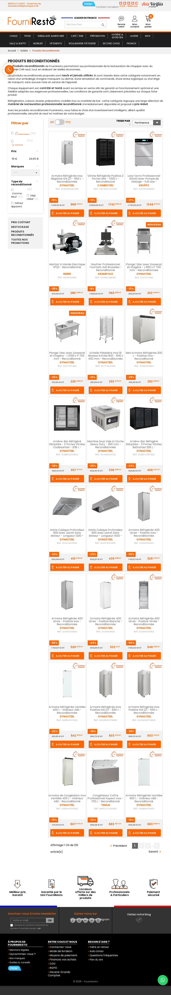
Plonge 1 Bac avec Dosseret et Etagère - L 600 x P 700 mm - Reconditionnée (144, 267)
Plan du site (96, 959)
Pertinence (148, 122)
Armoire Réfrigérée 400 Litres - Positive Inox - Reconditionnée (143, 533)
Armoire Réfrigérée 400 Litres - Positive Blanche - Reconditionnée (105, 621)
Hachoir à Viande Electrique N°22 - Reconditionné (67, 266)
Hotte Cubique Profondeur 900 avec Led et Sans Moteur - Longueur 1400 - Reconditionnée (105, 534)
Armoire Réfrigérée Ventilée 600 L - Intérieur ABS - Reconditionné (144, 798)
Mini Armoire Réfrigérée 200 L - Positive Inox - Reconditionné (144, 356)
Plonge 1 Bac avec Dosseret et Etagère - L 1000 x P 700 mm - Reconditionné (67, 356)
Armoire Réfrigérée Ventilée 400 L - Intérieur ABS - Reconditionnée (67, 710)
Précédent (118, 846)
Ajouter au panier (67, 213)
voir (39, 928)
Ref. (58, 189)
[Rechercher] (85, 24)
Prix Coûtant (20, 222)
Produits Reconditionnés (22, 233)
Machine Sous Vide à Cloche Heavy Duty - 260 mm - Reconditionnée (105, 444)
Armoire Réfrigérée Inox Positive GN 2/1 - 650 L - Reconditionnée (105, 710)
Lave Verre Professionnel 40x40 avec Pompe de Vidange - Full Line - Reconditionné (144, 180)
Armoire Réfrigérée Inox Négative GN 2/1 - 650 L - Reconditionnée (67, 179)
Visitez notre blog (139, 914)
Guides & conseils (20, 962)
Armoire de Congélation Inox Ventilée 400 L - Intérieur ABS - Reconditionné (67, 798)
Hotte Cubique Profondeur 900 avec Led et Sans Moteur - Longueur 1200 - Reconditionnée (67, 534)
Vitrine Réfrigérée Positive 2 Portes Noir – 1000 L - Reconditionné (105, 179)
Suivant (155, 852)
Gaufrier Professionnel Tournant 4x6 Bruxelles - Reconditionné (105, 267)
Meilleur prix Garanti (17, 893)
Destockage (20, 227)
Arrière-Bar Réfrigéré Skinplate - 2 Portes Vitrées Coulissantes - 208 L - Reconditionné (67, 446)
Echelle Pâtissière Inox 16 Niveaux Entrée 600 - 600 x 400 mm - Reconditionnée (105, 356)
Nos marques (17, 958)
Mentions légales (19, 950)
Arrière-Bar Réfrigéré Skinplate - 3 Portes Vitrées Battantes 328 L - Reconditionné (144, 446)
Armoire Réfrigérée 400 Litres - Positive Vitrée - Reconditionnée (143, 621)
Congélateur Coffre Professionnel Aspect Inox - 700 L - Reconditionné (106, 798)
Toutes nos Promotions (20, 241)
